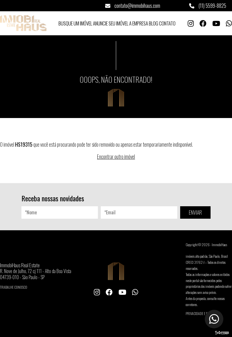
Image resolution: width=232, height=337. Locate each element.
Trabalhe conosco (13, 287)
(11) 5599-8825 (207, 5)
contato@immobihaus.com (132, 5)
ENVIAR (195, 212)
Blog (153, 23)
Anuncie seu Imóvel (110, 23)
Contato (167, 23)
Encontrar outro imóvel (116, 156)
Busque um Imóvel (75, 23)
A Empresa (138, 23)
